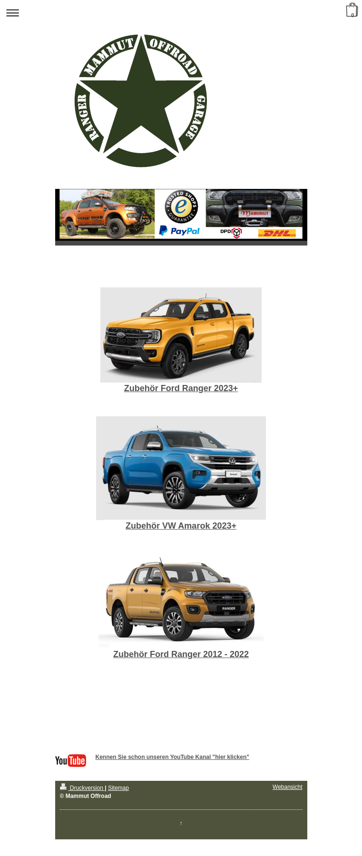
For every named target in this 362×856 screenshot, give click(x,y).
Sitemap (118, 788)
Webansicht (287, 787)
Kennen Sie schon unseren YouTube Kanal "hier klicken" (172, 757)
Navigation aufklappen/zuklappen (181, 12)
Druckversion (82, 788)
